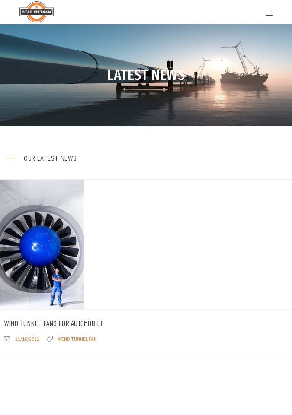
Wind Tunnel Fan (77, 339)
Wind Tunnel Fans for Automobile (54, 323)
